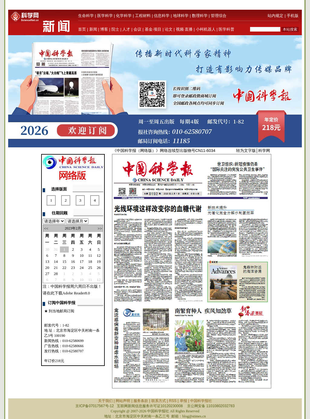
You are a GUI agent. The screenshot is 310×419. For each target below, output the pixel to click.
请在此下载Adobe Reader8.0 (66, 293)
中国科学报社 (201, 401)
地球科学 (181, 15)
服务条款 (141, 401)
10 (82, 255)
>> (99, 228)
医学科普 (226, 29)
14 (56, 261)
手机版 (292, 15)
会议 (137, 29)
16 (73, 261)
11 (90, 255)
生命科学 (86, 15)
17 (82, 261)
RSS (172, 401)
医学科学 (105, 15)
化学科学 (124, 15)
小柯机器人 (206, 29)
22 (64, 267)
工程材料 (143, 15)
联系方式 (158, 401)
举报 (183, 401)
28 (56, 273)
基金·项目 (153, 29)
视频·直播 (184, 29)
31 (56, 249)
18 (90, 261)
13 (47, 261)
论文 (169, 29)
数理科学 (200, 15)
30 (47, 249)
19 (99, 261)
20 (47, 267)
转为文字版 (246, 150)
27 (47, 273)
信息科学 (162, 15)
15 (64, 261)
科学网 (264, 150)
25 (90, 267)
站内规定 (275, 15)
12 (99, 255)
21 (56, 267)
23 (73, 267)
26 (99, 267)
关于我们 (105, 401)
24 (82, 267)
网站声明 (123, 401)
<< (46, 228)
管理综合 (218, 15)
